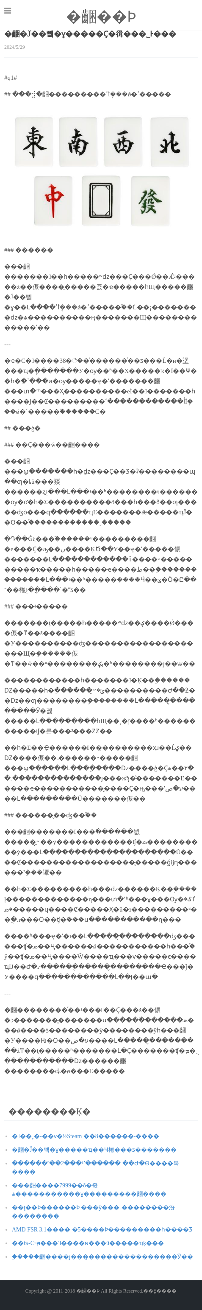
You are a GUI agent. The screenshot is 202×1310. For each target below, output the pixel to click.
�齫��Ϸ (101, 16)
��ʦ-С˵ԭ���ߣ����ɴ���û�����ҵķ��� (88, 1243)
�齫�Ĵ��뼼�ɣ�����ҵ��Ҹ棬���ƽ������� (94, 1150)
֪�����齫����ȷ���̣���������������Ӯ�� (102, 1257)
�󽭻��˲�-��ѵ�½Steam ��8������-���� (85, 1136)
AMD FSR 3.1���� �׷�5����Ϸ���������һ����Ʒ (102, 1229)
